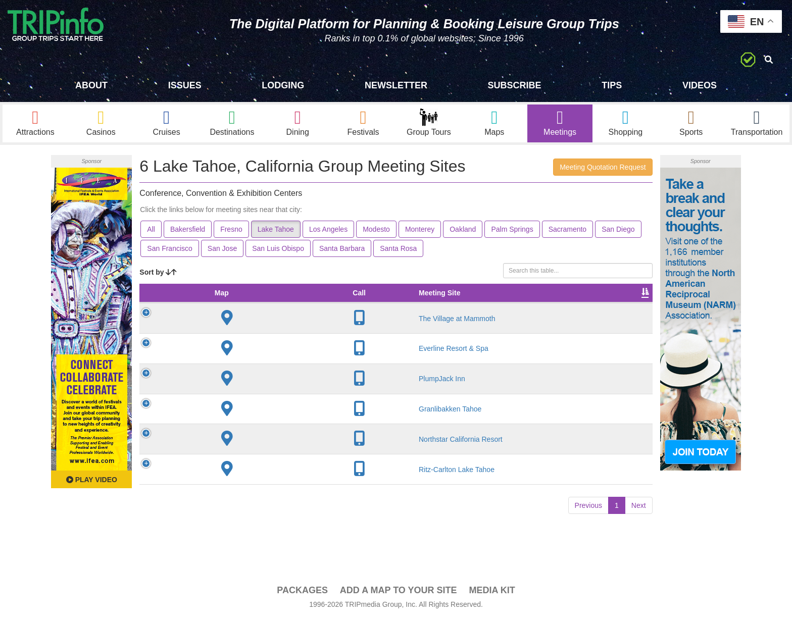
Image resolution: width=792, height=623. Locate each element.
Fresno (231, 233)
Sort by (158, 276)
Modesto (376, 233)
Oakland (463, 233)
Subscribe (514, 85)
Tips (612, 85)
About (91, 85)
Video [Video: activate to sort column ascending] (550, 306)
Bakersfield (187, 233)
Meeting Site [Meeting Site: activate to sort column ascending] (220, 306)
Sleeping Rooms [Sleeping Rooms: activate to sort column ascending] (494, 301)
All (151, 233)
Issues (185, 85)
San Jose (222, 252)
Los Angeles (328, 233)
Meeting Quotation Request (603, 171)
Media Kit (492, 593)
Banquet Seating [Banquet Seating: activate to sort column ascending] (434, 301)
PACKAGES (302, 593)
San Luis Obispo (278, 252)
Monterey (419, 233)
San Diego (618, 233)
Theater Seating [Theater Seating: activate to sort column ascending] (376, 301)
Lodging (283, 85)
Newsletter (396, 85)
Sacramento (567, 233)
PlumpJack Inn (223, 392)
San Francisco (169, 252)
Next (638, 519)
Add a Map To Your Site (398, 593)
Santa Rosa (398, 252)
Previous (588, 519)
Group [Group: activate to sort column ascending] (626, 306)
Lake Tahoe (276, 233)
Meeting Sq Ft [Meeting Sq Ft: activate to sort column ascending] (322, 301)
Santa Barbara (342, 252)
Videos (699, 85)
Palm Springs (512, 233)
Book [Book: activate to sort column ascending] (588, 306)
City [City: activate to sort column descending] (272, 306)
